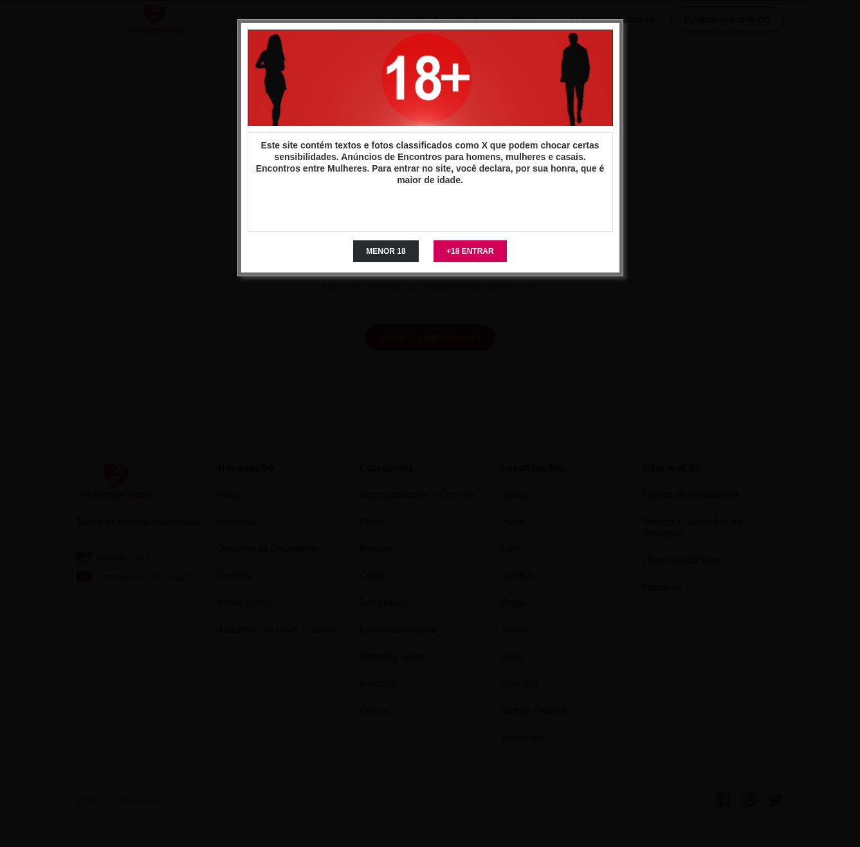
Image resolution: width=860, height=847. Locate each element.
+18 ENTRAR (470, 251)
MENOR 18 (385, 251)
